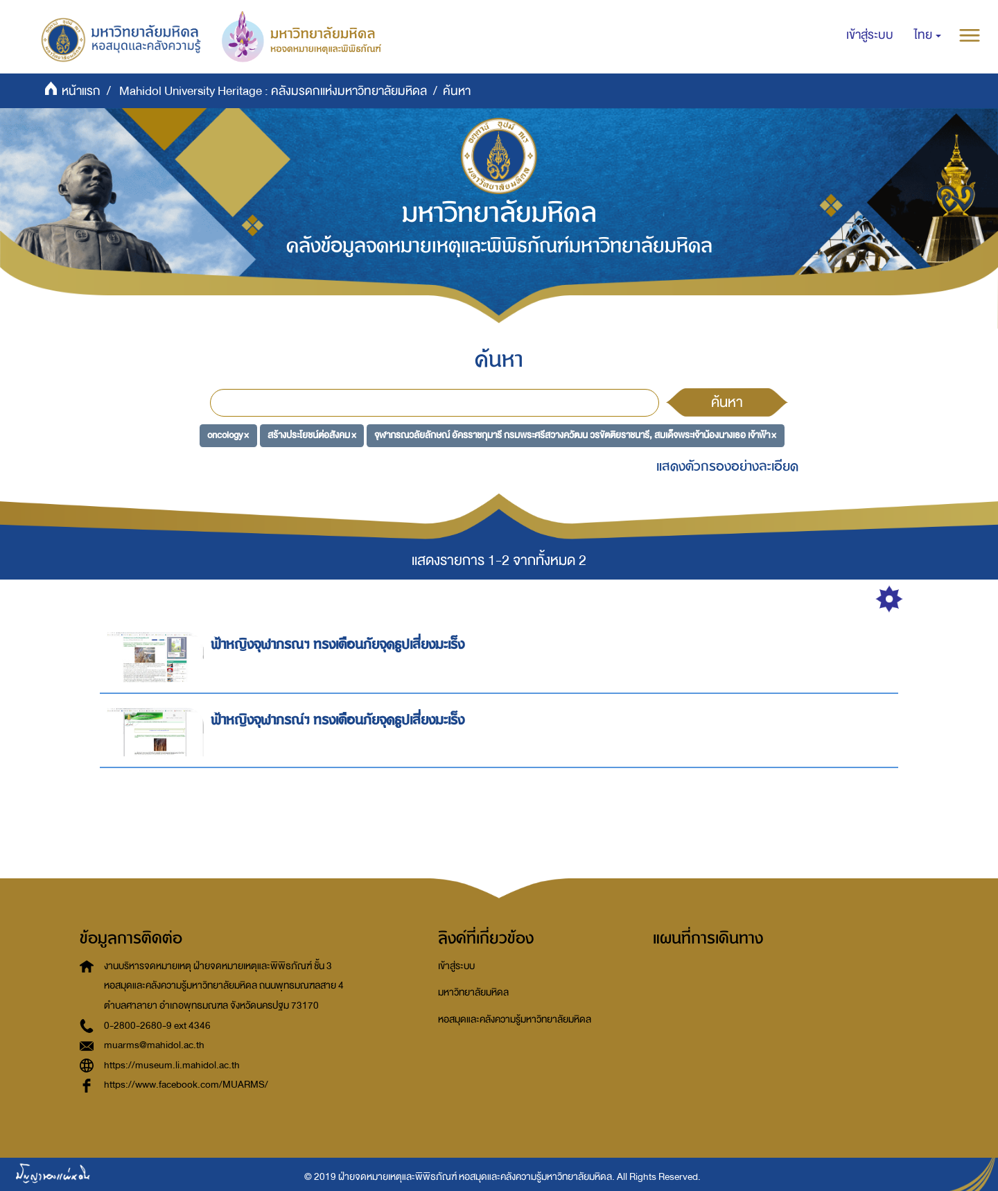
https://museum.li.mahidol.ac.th (172, 1065)
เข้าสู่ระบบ (456, 966)
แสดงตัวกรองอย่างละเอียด (727, 466)
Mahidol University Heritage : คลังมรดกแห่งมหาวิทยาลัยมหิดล (273, 91)
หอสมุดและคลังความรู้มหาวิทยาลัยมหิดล (514, 1019)
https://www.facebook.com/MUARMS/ (186, 1084)
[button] (928, 35)
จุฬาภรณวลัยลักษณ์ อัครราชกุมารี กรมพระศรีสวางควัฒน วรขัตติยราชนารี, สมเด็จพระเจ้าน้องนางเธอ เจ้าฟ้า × (575, 435)
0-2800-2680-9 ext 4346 (157, 1025)
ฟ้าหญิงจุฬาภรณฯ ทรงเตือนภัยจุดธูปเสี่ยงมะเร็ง (340, 644)
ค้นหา (727, 402)
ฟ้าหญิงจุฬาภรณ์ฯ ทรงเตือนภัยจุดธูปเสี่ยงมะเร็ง (340, 719)
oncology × (228, 435)
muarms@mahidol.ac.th (154, 1045)
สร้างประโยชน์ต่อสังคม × (312, 435)
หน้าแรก (81, 91)
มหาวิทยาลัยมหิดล (473, 992)
